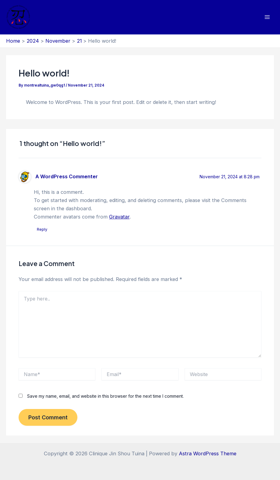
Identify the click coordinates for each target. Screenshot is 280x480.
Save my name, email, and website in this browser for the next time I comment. (105, 396)
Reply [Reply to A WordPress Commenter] (42, 229)
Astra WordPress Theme (207, 453)
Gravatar (119, 217)
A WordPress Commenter (66, 176)
